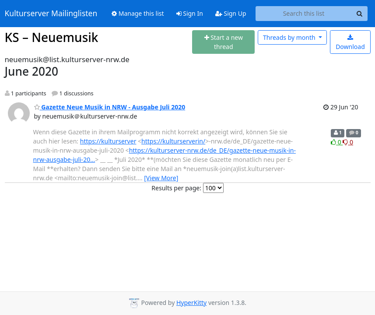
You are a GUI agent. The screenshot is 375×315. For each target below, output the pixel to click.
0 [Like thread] (337, 142)
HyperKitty (191, 302)
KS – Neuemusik (51, 37)
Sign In (189, 13)
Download (350, 43)
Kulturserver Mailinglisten (51, 13)
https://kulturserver (108, 141)
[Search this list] (304, 13)
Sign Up (230, 13)
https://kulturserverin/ (173, 141)
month (290, 37)
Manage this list (138, 13)
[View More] (161, 178)
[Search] (360, 13)
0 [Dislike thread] (348, 142)
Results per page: (176, 188)
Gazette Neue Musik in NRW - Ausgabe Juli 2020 (110, 107)
